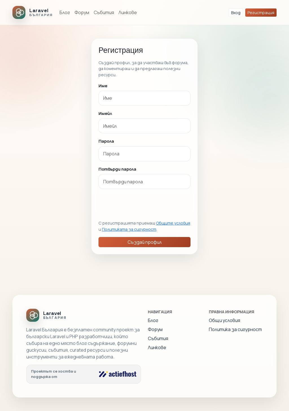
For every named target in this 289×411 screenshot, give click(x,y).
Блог (65, 12)
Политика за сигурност (235, 329)
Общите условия (173, 223)
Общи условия (224, 320)
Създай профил (145, 242)
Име (102, 85)
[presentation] (141, 204)
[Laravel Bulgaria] (32, 12)
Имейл (105, 113)
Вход (235, 12)
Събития (104, 12)
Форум (82, 12)
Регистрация (261, 12)
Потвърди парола (117, 169)
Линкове (128, 12)
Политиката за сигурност (129, 229)
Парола (106, 141)
